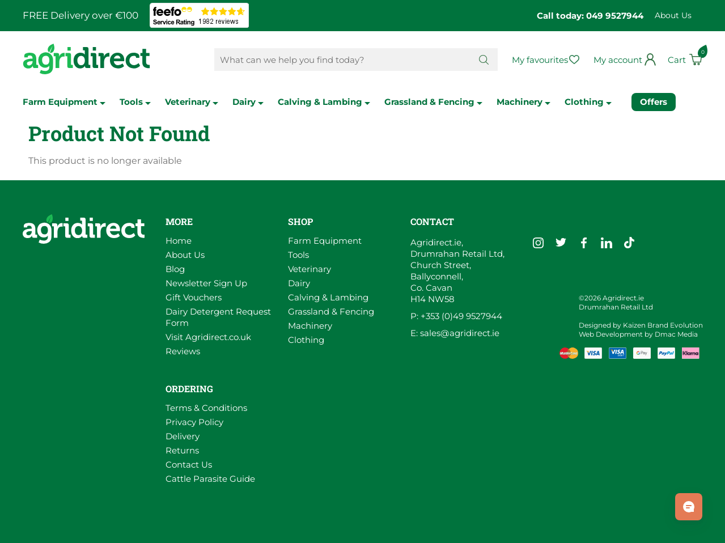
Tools (135, 101)
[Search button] (484, 59)
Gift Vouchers (194, 297)
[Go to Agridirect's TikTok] (629, 242)
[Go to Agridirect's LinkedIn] (606, 242)
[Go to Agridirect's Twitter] (561, 242)
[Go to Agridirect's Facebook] (584, 242)
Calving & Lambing (324, 101)
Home (179, 240)
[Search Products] (342, 59)
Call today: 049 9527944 (590, 15)
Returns (182, 450)
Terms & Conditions (206, 407)
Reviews (183, 351)
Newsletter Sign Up (206, 283)
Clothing (588, 101)
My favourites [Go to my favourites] (540, 59)
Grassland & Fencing (433, 101)
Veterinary (191, 101)
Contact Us (189, 464)
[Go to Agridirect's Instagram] (538, 242)
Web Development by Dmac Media (638, 334)
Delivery (183, 436)
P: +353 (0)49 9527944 (456, 316)
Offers (653, 101)
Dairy (248, 101)
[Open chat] (688, 506)
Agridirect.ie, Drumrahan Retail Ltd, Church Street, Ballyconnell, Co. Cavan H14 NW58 (457, 270)
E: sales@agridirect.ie (454, 333)
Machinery (523, 101)
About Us (673, 15)
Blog (175, 269)
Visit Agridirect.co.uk (208, 337)
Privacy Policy (194, 422)
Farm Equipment (64, 101)
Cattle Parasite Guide (210, 478)
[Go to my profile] (624, 60)
